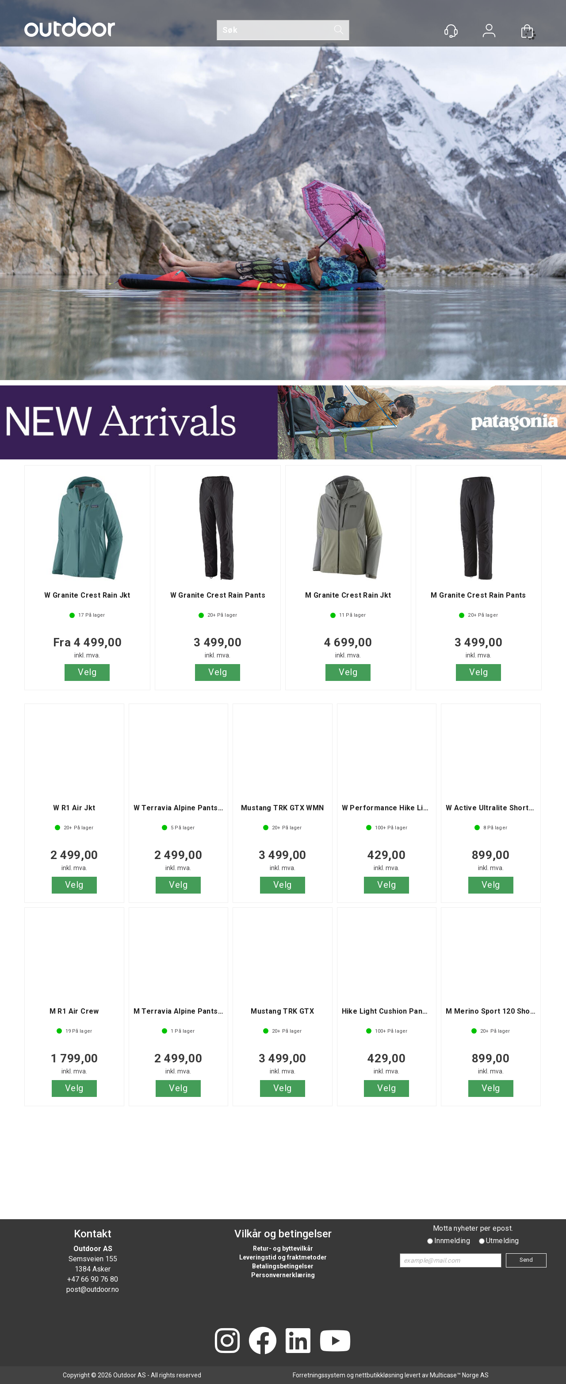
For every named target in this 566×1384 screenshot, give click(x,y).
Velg (87, 672)
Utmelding (502, 1240)
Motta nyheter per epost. (473, 1228)
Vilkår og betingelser (283, 1234)
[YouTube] (335, 1342)
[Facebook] (263, 1342)
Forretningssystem (319, 1375)
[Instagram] (227, 1342)
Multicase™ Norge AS (459, 1375)
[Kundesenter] (451, 31)
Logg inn (489, 32)
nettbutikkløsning (379, 1375)
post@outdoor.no (92, 1289)
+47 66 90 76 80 (92, 1279)
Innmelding (452, 1240)
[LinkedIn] (298, 1342)
